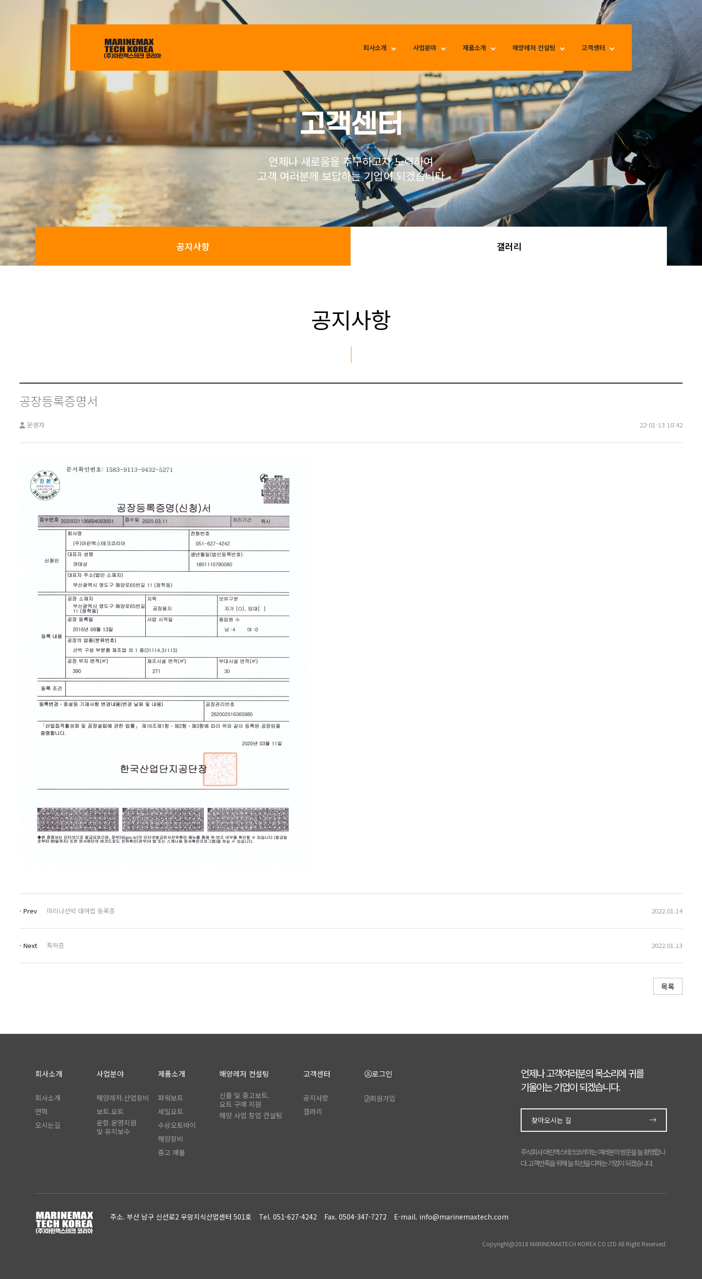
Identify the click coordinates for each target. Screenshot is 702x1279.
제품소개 (474, 47)
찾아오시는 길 (593, 1120)
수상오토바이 (177, 1125)
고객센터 (593, 47)
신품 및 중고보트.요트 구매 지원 (244, 1099)
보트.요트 (110, 1111)
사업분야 (424, 47)
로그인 (378, 1074)
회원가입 (380, 1098)
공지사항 (193, 246)
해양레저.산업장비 (123, 1098)
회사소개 (375, 47)
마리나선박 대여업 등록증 (81, 910)
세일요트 (170, 1111)
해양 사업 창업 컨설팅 (250, 1115)
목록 (668, 986)
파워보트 (170, 1098)
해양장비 (170, 1138)
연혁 (41, 1111)
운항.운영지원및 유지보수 (116, 1127)
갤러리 (509, 246)
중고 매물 (171, 1152)
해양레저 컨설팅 (533, 47)
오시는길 (47, 1125)
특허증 (55, 945)
